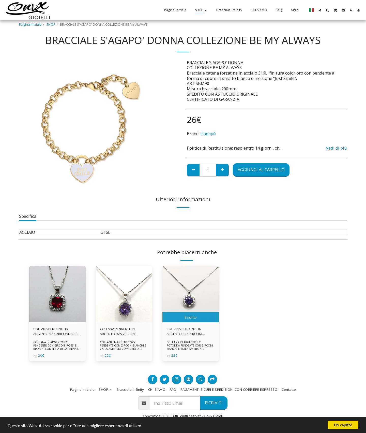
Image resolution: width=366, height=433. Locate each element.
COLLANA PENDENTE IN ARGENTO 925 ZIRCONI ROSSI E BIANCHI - (56, 331)
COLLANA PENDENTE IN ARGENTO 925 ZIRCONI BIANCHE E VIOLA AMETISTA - (188, 331)
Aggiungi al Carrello (261, 169)
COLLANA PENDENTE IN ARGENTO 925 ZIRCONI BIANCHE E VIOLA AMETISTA (120, 331)
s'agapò (208, 133)
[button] (320, 10)
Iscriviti (214, 403)
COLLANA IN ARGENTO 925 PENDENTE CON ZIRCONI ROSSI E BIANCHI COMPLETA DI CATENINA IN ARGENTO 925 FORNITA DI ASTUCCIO (57, 347)
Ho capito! (343, 425)
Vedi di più (336, 148)
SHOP (50, 24)
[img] (57, 294)
